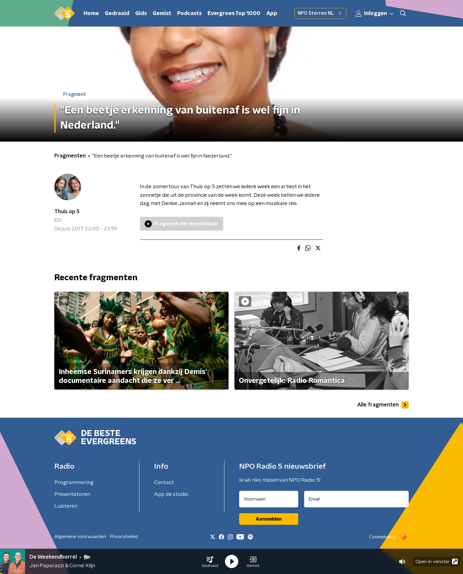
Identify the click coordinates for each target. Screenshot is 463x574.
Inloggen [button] (374, 13)
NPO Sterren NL (320, 13)
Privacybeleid (124, 536)
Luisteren (65, 506)
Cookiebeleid (382, 536)
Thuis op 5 (66, 211)
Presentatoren (72, 494)
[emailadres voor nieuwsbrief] (356, 499)
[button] (209, 561)
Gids (141, 13)
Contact (164, 482)
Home (91, 13)
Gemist (162, 13)
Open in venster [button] (436, 561)
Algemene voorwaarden (80, 536)
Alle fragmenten (383, 405)
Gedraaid (117, 13)
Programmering (74, 482)
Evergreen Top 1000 (234, 13)
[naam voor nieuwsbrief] (268, 499)
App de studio (171, 494)
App (271, 13)
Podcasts (189, 13)
